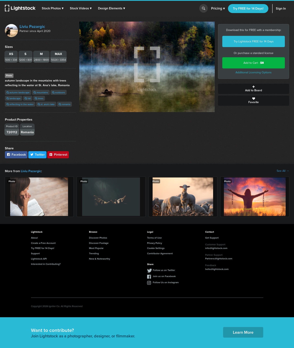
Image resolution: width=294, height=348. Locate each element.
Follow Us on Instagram (166, 282)
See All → (283, 171)
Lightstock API (39, 258)
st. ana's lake (46, 104)
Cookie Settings (156, 248)
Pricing (218, 8)
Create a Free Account (43, 242)
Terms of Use (154, 237)
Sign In (281, 8)
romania (64, 104)
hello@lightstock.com (217, 269)
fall (28, 98)
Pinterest (58, 154)
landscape (14, 98)
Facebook (16, 154)
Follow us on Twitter (164, 270)
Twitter (37, 154)
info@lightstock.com (216, 248)
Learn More (243, 332)
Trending (94, 253)
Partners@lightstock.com (218, 258)
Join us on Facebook (164, 276)
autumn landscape (18, 92)
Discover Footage (99, 242)
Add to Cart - (253, 63)
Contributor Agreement (160, 253)
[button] (53, 8)
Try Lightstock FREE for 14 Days (254, 41)
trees (39, 98)
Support (35, 253)
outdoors (58, 92)
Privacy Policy (154, 242)
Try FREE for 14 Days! (248, 8)
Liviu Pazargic (32, 26)
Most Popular (96, 248)
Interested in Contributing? (46, 263)
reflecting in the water (20, 104)
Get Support (212, 237)
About (34, 237)
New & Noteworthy (99, 258)
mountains (41, 92)
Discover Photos (98, 237)
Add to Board (253, 88)
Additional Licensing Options (254, 72)
